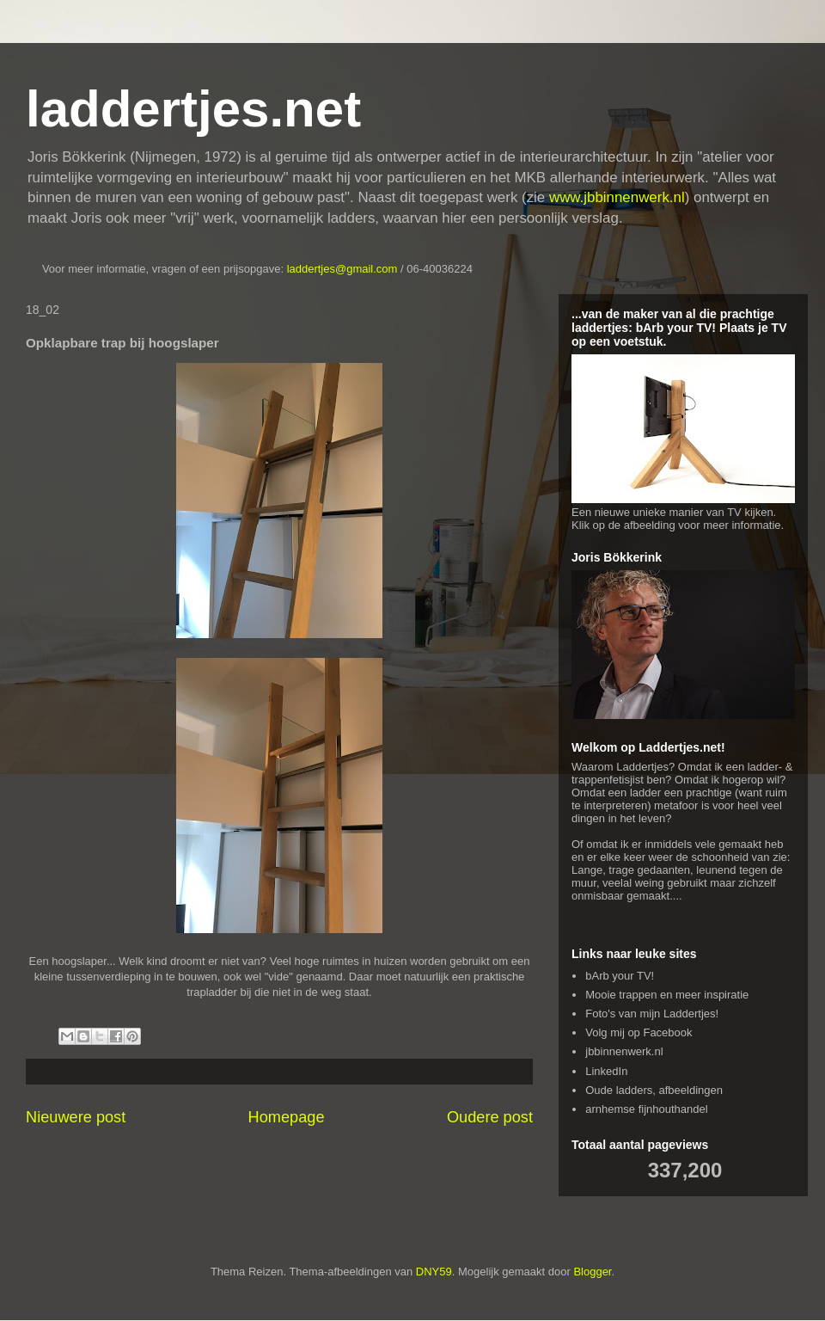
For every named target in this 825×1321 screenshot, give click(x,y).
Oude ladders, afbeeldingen (654, 1090)
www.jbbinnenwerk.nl (617, 197)
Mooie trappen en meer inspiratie (667, 994)
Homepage (286, 1117)
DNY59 (434, 1271)
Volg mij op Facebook (638, 1032)
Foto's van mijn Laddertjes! (651, 1013)
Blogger (592, 1271)
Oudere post (490, 1117)
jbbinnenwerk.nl (624, 1051)
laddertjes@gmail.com (343, 268)
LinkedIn (606, 1071)
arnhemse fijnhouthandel (646, 1109)
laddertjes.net (193, 109)
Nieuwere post (75, 1117)
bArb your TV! (619, 975)
